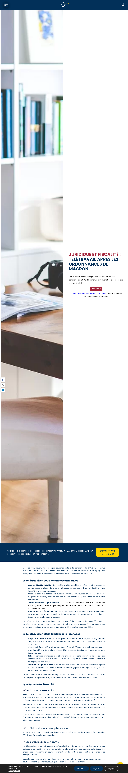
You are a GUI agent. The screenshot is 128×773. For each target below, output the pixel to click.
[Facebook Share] (3, 379)
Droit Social (96, 289)
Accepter (81, 768)
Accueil (73, 293)
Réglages (111, 768)
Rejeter (96, 768)
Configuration (14, 771)
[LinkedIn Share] (3, 390)
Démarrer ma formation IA (107, 552)
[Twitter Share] (3, 385)
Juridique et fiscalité (86, 293)
